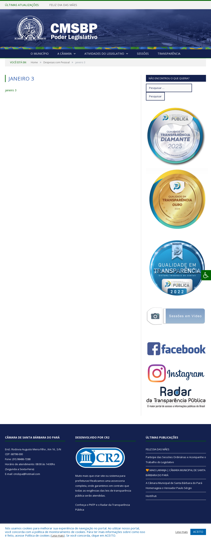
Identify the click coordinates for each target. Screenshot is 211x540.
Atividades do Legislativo (104, 53)
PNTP (92, 505)
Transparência (169, 53)
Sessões (143, 53)
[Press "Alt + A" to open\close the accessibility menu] (206, 275)
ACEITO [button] (198, 532)
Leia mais (57, 535)
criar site (99, 476)
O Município (40, 53)
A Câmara (64, 53)
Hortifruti (151, 496)
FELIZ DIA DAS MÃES (63, 5)
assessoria (118, 481)
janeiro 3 (10, 90)
